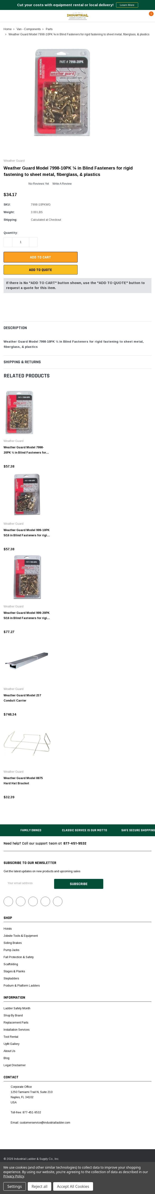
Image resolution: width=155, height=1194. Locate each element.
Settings (14, 1186)
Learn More (127, 5)
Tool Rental (11, 1036)
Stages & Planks (14, 971)
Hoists (8, 928)
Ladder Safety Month (17, 1008)
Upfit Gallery (11, 1043)
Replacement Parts (16, 1022)
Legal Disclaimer (15, 1064)
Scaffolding (11, 963)
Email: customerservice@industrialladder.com (40, 1122)
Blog (6, 1057)
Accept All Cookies (73, 1186)
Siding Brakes (13, 942)
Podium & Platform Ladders (22, 985)
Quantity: (11, 232)
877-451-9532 (74, 843)
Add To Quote (40, 269)
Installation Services (16, 1029)
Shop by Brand (13, 1015)
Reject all (39, 1186)
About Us (9, 1050)
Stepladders (11, 978)
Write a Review (62, 183)
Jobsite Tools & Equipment (21, 935)
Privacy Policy (13, 1176)
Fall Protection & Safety (19, 956)
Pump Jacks (11, 949)
